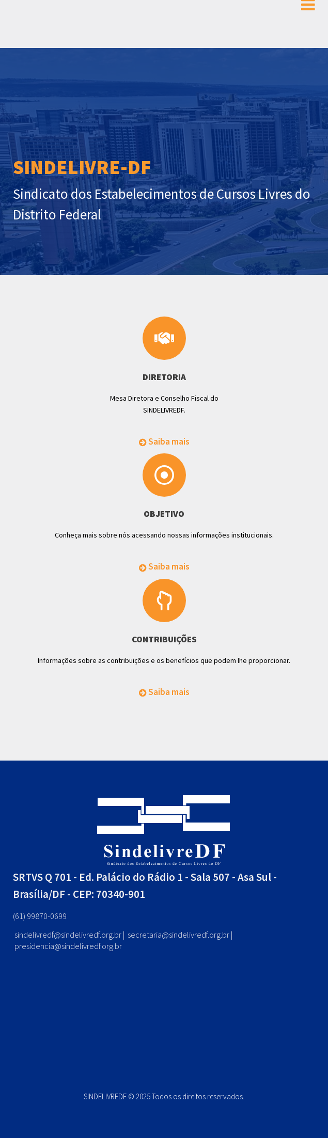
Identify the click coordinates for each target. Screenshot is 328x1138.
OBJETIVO (164, 513)
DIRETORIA (164, 377)
